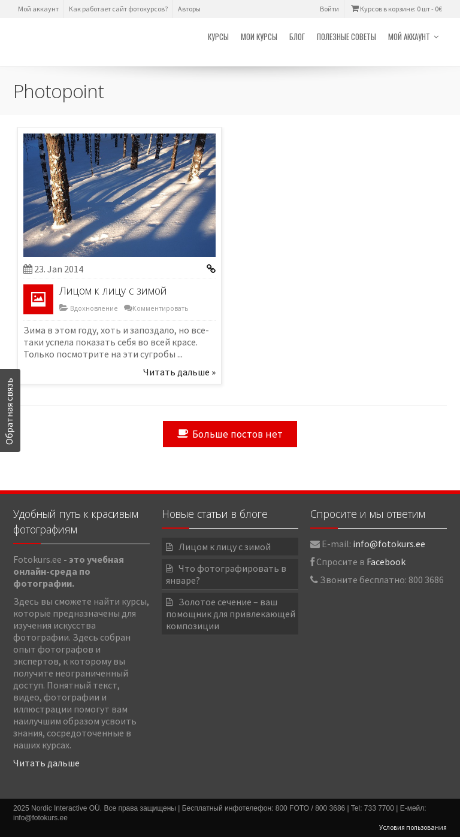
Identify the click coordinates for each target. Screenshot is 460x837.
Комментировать (160, 308)
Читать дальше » (179, 372)
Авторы (189, 8)
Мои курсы (259, 37)
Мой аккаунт (38, 8)
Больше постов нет (229, 434)
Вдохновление (93, 308)
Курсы (218, 37)
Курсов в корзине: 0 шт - (395, 8)
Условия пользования (413, 827)
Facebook (386, 562)
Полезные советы (346, 37)
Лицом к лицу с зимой (113, 290)
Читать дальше (46, 763)
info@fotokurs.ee (389, 544)
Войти (329, 8)
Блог (297, 37)
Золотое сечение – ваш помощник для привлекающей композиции (230, 614)
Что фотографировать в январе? (226, 574)
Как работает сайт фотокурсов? (118, 8)
